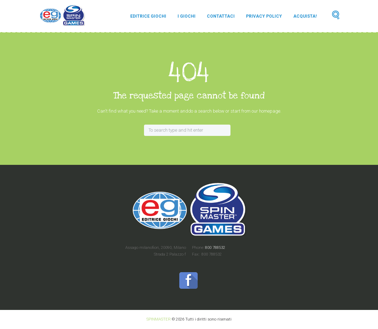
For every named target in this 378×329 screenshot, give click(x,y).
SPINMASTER (158, 319)
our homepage (266, 111)
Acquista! (305, 16)
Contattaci (221, 16)
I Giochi (187, 16)
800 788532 (214, 247)
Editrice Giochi (148, 16)
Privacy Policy (264, 16)
